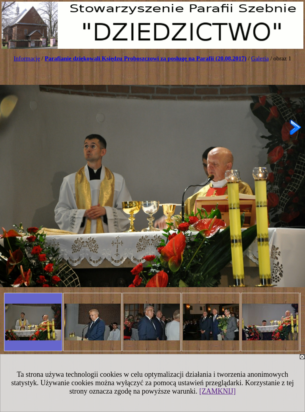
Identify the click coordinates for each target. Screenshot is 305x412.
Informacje (27, 58)
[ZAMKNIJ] (217, 391)
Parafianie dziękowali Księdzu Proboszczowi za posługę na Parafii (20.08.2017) (146, 58)
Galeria (260, 58)
